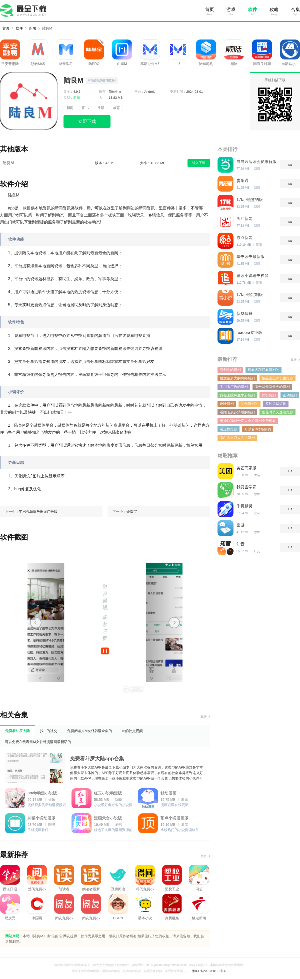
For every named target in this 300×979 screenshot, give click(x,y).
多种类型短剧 (275, 404)
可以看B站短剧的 (257, 429)
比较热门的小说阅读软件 (179, 830)
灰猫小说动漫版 (42, 818)
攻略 (274, 9)
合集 (295, 9)
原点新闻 (244, 237)
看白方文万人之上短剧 (237, 438)
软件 (252, 9)
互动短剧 (290, 395)
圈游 (240, 525)
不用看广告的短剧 (234, 387)
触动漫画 (168, 793)
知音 (240, 544)
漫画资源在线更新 (174, 805)
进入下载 (198, 163)
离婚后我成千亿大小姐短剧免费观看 (248, 421)
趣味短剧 (227, 404)
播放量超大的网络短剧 (237, 378)
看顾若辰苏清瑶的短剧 (237, 412)
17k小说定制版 (249, 294)
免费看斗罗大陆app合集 (97, 758)
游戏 (231, 9)
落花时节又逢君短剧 (277, 412)
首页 (209, 9)
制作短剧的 (249, 404)
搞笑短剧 (269, 395)
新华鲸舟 (244, 313)
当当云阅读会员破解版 (256, 161)
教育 (116, 108)
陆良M (47, 28)
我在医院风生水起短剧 (237, 395)
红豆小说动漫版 (108, 793)
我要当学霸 (246, 487)
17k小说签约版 (249, 199)
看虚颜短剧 (228, 429)
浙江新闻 (244, 218)
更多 (204, 716)
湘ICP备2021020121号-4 (209, 971)
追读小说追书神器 (252, 275)
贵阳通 (242, 180)
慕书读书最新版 (250, 256)
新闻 (32, 28)
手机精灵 (244, 506)
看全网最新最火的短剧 (272, 387)
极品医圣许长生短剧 (277, 378)
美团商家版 (246, 468)
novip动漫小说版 (42, 793)
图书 (85, 108)
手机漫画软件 (38, 830)
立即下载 (87, 121)
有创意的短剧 (230, 370)
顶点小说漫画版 (174, 818)
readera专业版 (249, 332)
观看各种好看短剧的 (263, 370)
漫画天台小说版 (108, 818)
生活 (101, 108)
